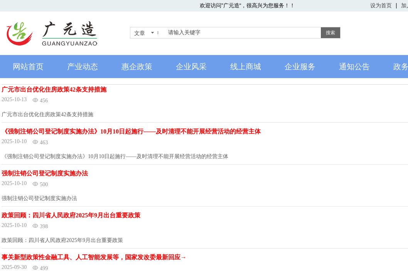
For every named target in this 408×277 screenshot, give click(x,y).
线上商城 (245, 66)
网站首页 (28, 66)
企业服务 (300, 66)
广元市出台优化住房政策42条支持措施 (54, 89)
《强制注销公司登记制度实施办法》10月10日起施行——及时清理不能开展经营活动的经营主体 (131, 131)
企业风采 (191, 66)
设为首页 (381, 5)
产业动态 (82, 66)
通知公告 (354, 66)
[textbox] (243, 33)
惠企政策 (136, 66)
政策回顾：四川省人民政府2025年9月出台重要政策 (71, 215)
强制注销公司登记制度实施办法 (45, 173)
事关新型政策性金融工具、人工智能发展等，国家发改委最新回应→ (94, 257)
